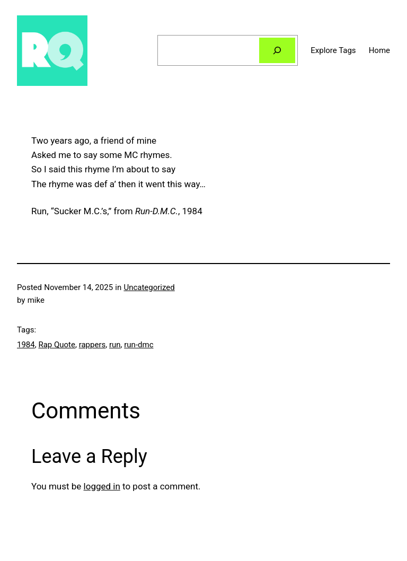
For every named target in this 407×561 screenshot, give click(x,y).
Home (379, 50)
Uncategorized (148, 287)
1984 (26, 344)
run (115, 344)
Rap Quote (56, 344)
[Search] (277, 50)
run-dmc (138, 344)
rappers (92, 344)
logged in (102, 486)
